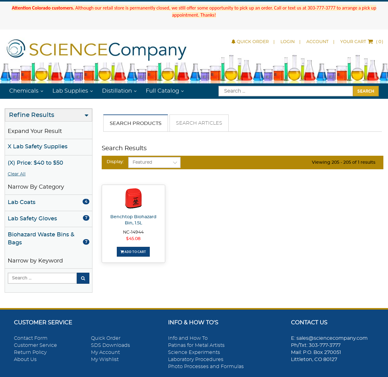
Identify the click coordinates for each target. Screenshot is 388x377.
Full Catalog (162, 91)
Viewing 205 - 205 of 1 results (343, 162)
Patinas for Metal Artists (196, 345)
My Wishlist (105, 359)
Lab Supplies (70, 91)
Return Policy (30, 352)
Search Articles (199, 123)
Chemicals (24, 91)
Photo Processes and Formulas (206, 366)
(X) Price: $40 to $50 (35, 163)
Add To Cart (133, 251)
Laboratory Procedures (195, 359)
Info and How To (188, 338)
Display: (115, 162)
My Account (105, 352)
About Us (25, 359)
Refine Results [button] (31, 115)
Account (317, 42)
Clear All (17, 174)
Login (287, 42)
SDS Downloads (110, 345)
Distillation (117, 91)
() (361, 42)
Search (365, 91)
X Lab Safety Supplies (37, 147)
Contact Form (30, 338)
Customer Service (35, 345)
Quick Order (250, 42)
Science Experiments (194, 352)
